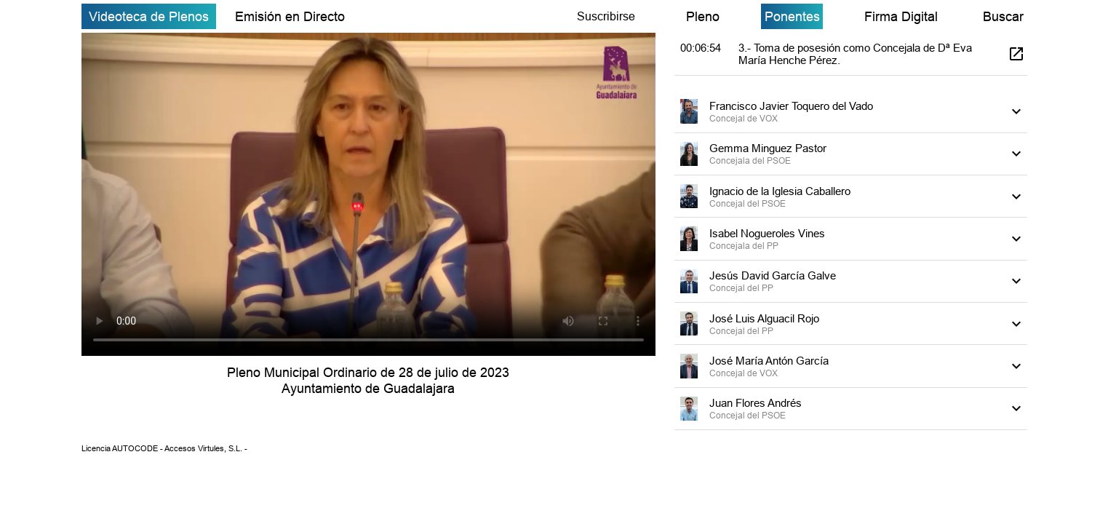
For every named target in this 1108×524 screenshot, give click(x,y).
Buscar (1003, 16)
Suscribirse (606, 16)
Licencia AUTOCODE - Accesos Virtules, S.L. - (164, 448)
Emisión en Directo (290, 16)
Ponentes (792, 16)
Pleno (703, 16)
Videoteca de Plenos (149, 16)
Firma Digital (901, 16)
